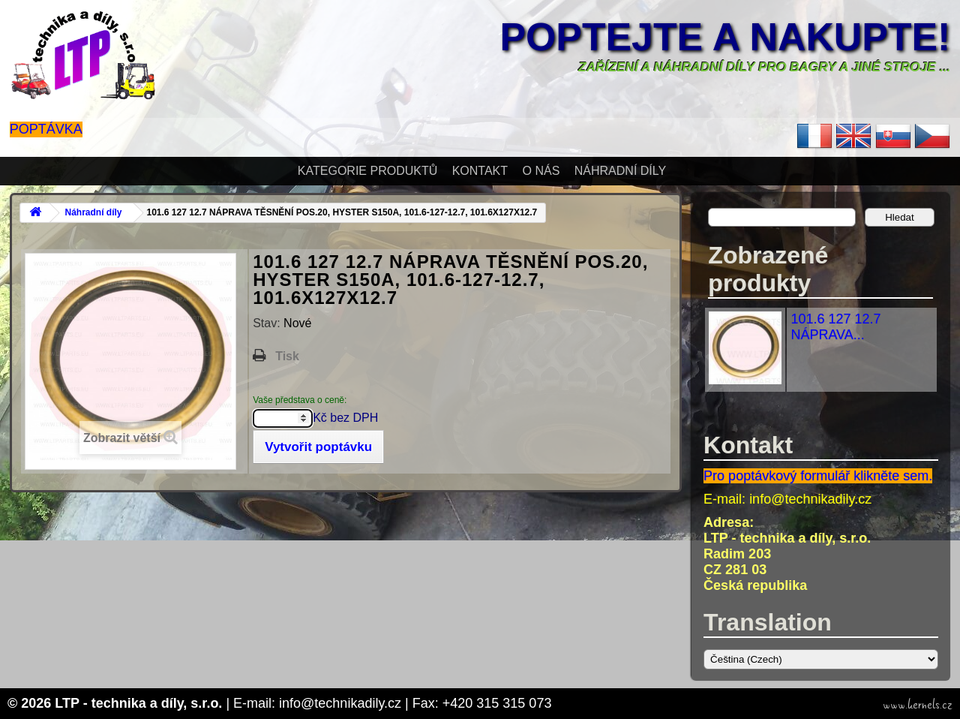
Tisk (287, 356)
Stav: (268, 323)
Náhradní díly (620, 170)
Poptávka (46, 129)
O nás (541, 170)
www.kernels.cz (917, 705)
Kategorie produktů (367, 170)
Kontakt (480, 170)
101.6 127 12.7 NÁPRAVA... (835, 326)
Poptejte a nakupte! (725, 37)
